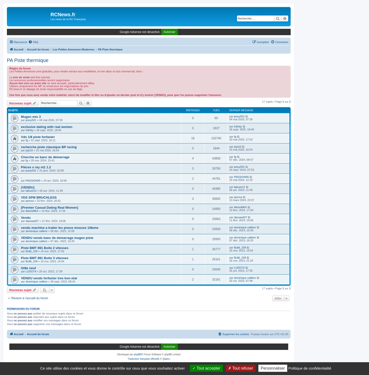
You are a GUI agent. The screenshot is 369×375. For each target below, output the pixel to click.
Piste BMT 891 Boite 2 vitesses (44, 248)
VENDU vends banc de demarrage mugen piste (57, 238)
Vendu (26, 217)
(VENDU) (27, 187)
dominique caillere (37, 231)
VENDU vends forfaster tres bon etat (49, 278)
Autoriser (169, 32)
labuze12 (31, 190)
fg (27, 140)
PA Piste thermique (28, 60)
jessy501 (31, 120)
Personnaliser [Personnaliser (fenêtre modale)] (273, 368)
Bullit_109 (31, 251)
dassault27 (32, 220)
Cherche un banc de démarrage (45, 157)
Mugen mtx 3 (31, 117)
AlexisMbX (32, 210)
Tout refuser (240, 368)
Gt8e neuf (28, 268)
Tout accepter (206, 368)
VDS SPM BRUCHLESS (39, 197)
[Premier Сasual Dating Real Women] (49, 207)
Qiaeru (166, 359)
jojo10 (29, 150)
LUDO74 (31, 271)
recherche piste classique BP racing (49, 147)
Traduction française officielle (143, 359)
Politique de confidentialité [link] (309, 368)
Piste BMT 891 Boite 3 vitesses (44, 258)
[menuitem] (33, 42)
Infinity (30, 130)
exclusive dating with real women (46, 127)
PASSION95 (33, 180)
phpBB (137, 354)
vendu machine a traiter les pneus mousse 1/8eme (59, 228)
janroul (30, 200)
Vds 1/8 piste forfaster (38, 137)
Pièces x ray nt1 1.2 (36, 167)
